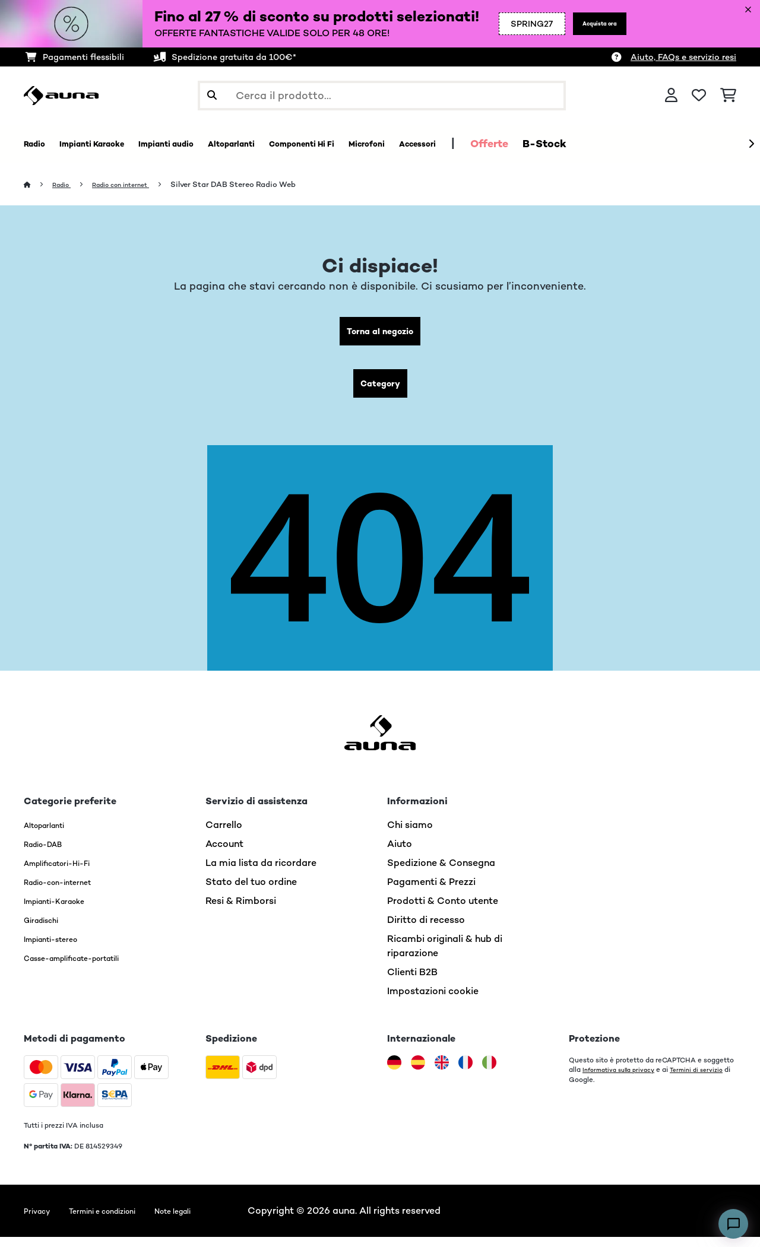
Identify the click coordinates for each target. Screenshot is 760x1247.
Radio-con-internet (68, 892)
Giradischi (46, 930)
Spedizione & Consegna (441, 873)
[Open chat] (733, 1224)
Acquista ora (581, 31)
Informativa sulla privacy (624, 1079)
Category (380, 390)
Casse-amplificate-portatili (88, 968)
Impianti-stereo (60, 949)
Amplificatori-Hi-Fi (68, 873)
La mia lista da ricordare (260, 873)
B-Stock (663, 143)
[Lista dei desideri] (699, 95)
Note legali (208, 1220)
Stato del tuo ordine (251, 892)
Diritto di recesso (426, 930)
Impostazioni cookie (433, 1001)
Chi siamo (410, 835)
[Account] (671, 95)
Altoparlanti (51, 835)
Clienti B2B (412, 982)
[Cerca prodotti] (382, 95)
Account (224, 854)
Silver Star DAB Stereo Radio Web (253, 185)
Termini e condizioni (120, 1220)
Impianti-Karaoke (64, 911)
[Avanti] (751, 144)
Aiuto (399, 854)
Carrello (223, 835)
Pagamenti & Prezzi (431, 892)
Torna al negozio (380, 333)
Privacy (40, 1220)
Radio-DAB (49, 854)
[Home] (39, 185)
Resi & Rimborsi (240, 911)
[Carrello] (728, 95)
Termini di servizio (598, 1089)
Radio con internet (134, 185)
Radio (65, 185)
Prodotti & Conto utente (442, 911)
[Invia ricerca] (212, 95)
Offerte (607, 143)
